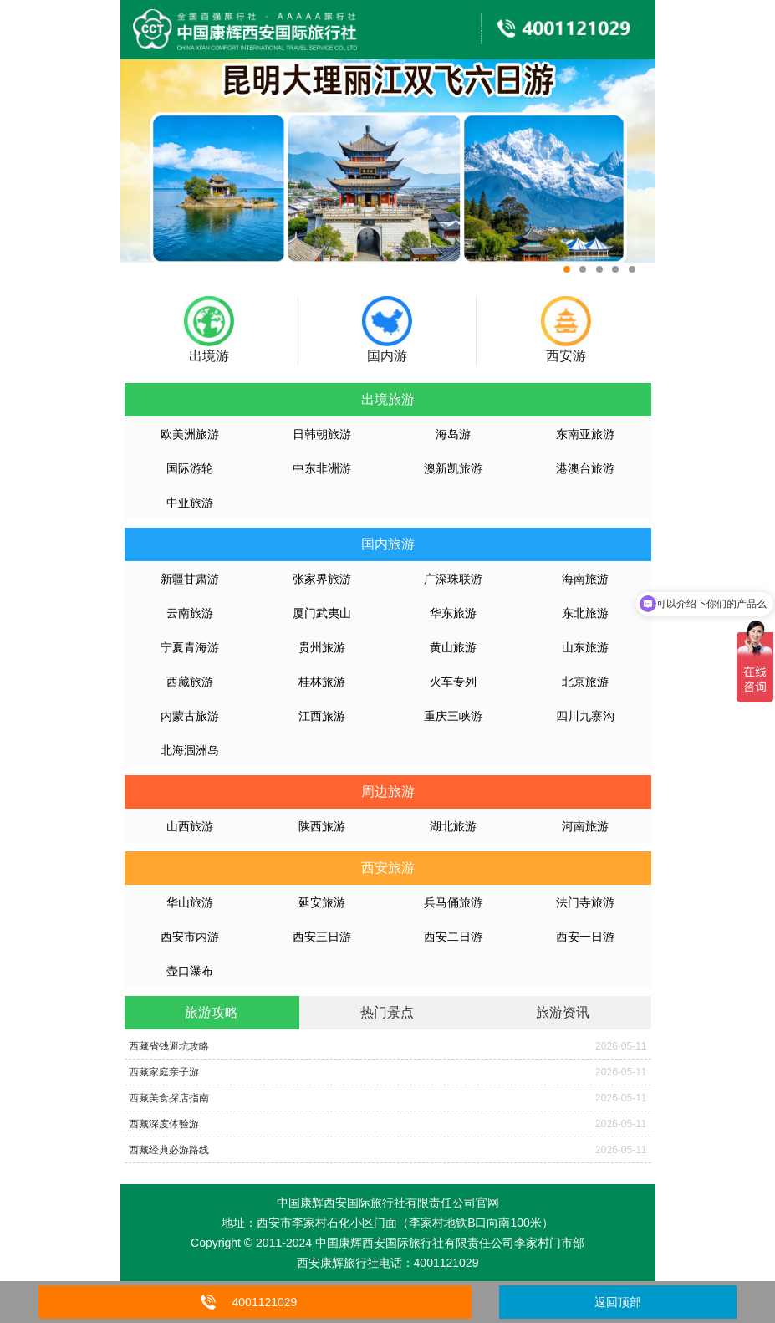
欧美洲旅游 (190, 434)
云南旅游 (189, 613)
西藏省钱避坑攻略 (169, 1046)
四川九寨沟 (585, 716)
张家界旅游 (322, 578)
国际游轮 (189, 468)
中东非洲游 (322, 468)
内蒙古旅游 (190, 716)
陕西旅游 (321, 826)
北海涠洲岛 (190, 750)
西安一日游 (585, 936)
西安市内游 (190, 936)
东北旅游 (585, 613)
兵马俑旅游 (453, 902)
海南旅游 (585, 578)
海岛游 (453, 434)
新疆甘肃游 (190, 578)
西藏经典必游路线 (169, 1150)
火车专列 (453, 681)
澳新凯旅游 (453, 468)
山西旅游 (189, 826)
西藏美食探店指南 (169, 1098)
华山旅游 (189, 902)
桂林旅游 (321, 681)
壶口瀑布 (189, 971)
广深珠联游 (453, 578)
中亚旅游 (189, 502)
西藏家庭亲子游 (164, 1072)
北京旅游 (585, 681)
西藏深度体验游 (164, 1124)
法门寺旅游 (585, 902)
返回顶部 (617, 1302)
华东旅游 (453, 613)
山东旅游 (585, 647)
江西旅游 (321, 716)
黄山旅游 (453, 647)
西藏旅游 (189, 681)
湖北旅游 (453, 826)
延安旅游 (321, 902)
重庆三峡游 (453, 716)
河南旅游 (585, 826)
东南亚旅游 (585, 434)
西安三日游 (322, 936)
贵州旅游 (321, 647)
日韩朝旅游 (322, 434)
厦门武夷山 (322, 613)
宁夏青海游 (190, 647)
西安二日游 (453, 936)
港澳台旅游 (585, 468)
